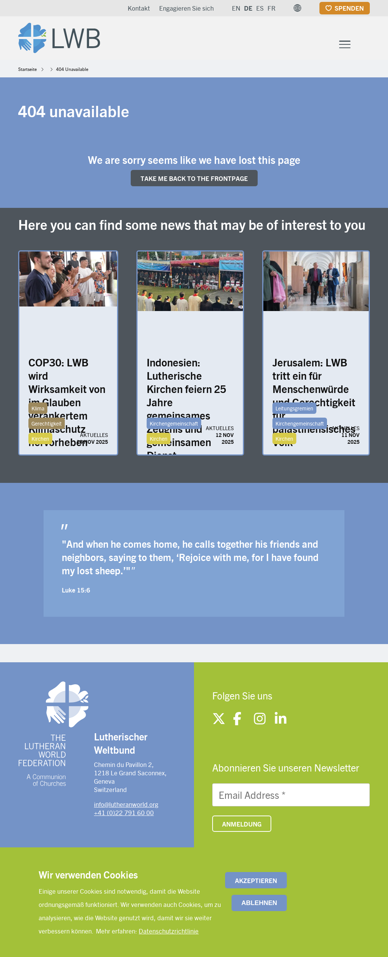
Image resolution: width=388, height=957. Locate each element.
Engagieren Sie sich (186, 8)
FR (271, 8)
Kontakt (139, 8)
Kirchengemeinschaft (174, 423)
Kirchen (40, 438)
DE (248, 8)
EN (236, 8)
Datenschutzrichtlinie (169, 931)
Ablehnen (259, 903)
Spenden (349, 8)
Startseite (27, 69)
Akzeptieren (256, 880)
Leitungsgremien (294, 408)
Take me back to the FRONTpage (194, 178)
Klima (37, 408)
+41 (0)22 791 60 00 (124, 812)
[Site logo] (59, 36)
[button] (297, 8)
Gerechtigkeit (46, 423)
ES (260, 8)
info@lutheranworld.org (126, 804)
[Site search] (365, 44)
